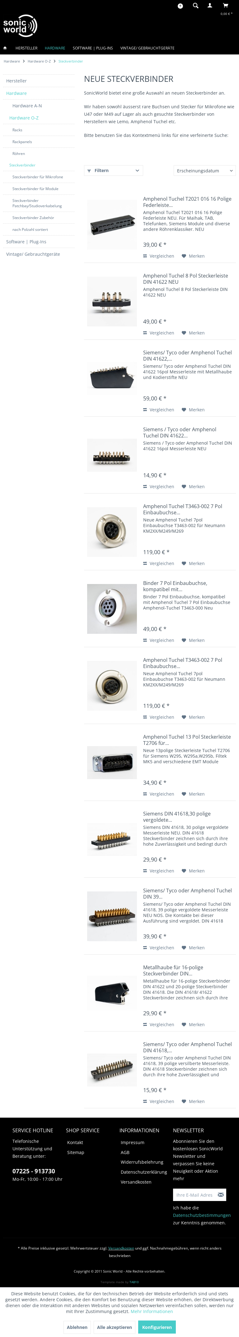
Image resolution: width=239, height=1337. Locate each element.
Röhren (18, 153)
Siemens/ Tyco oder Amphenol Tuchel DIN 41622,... (187, 355)
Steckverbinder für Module (35, 188)
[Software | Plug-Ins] (93, 48)
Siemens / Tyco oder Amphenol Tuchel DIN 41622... (179, 432)
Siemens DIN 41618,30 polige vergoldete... (177, 817)
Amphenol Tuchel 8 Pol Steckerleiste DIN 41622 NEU (185, 279)
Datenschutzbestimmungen (202, 1215)
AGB (125, 1152)
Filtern (98, 170)
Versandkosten (136, 1182)
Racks (17, 130)
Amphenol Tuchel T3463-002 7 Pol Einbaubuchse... (182, 509)
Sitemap (75, 1152)
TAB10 (134, 1282)
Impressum (132, 1142)
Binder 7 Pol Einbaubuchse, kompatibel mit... (175, 586)
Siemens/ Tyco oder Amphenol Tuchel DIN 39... (187, 893)
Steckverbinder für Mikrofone (37, 177)
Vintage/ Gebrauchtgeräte (33, 254)
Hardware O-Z (24, 118)
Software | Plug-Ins (26, 242)
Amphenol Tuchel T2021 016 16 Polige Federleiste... (187, 202)
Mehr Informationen (152, 1311)
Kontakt (75, 1142)
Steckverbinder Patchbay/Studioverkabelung (37, 203)
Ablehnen (77, 1327)
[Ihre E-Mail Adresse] (194, 1195)
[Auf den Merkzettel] (193, 256)
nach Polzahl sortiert (30, 229)
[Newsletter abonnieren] (221, 1195)
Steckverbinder (22, 165)
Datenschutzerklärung (144, 1172)
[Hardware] (55, 48)
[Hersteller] (26, 48)
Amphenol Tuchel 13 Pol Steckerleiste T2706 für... (187, 740)
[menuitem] (194, 5)
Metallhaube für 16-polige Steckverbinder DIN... (173, 970)
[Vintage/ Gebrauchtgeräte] (147, 48)
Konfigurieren (157, 1327)
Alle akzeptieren (114, 1327)
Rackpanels (22, 141)
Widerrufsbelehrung (142, 1162)
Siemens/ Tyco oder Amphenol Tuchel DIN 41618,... (187, 1047)
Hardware (16, 93)
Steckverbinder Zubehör (33, 217)
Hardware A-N (27, 106)
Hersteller (16, 81)
